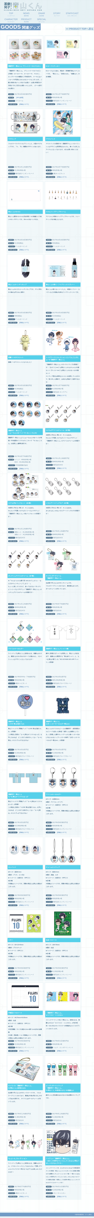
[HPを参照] (19, 97)
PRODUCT (26, 20)
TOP (11, 14)
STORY (56, 14)
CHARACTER (11, 20)
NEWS (26, 14)
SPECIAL (41, 20)
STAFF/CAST (72, 14)
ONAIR (41, 14)
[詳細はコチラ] (24, 104)
